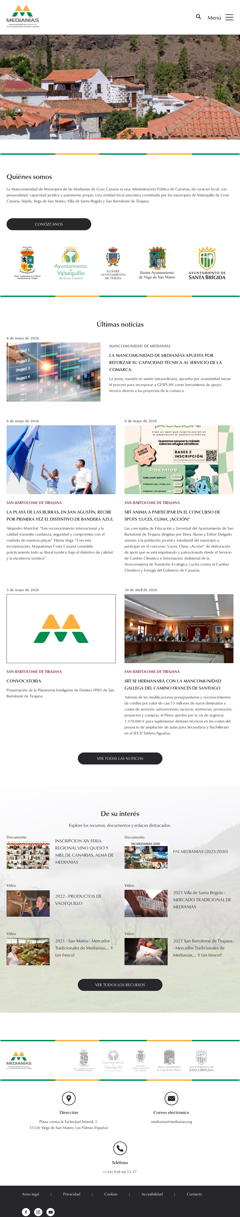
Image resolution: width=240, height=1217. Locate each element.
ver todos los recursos (120, 984)
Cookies (110, 1194)
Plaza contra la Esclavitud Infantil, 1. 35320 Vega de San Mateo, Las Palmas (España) (68, 1124)
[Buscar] (198, 17)
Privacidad (71, 1194)
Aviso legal (30, 1194)
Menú (220, 17)
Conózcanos (49, 224)
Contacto (194, 1194)
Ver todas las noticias (120, 758)
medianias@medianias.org (171, 1121)
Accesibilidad (152, 1194)
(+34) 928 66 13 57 (120, 1171)
